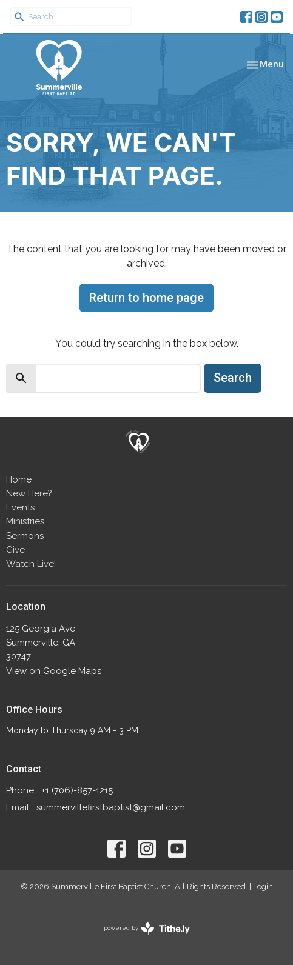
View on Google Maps (53, 671)
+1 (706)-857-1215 (77, 790)
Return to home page (146, 297)
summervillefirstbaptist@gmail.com (110, 807)
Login (263, 886)
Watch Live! (31, 563)
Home (19, 479)
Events (20, 507)
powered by (147, 928)
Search (233, 377)
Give (15, 549)
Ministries (25, 521)
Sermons (25, 535)
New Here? (29, 493)
